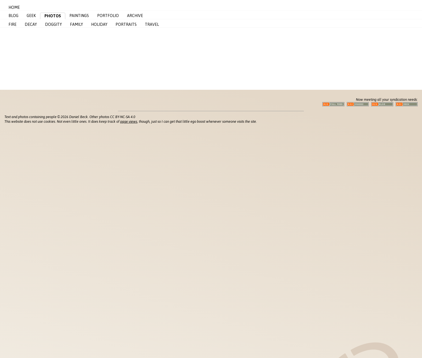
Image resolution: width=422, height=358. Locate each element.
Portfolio (108, 15)
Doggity (53, 24)
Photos (52, 16)
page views (128, 121)
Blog (13, 15)
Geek (31, 15)
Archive (135, 15)
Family (76, 24)
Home (14, 7)
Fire (12, 24)
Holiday (99, 24)
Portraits (126, 24)
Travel (152, 24)
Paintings (79, 15)
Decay (31, 24)
